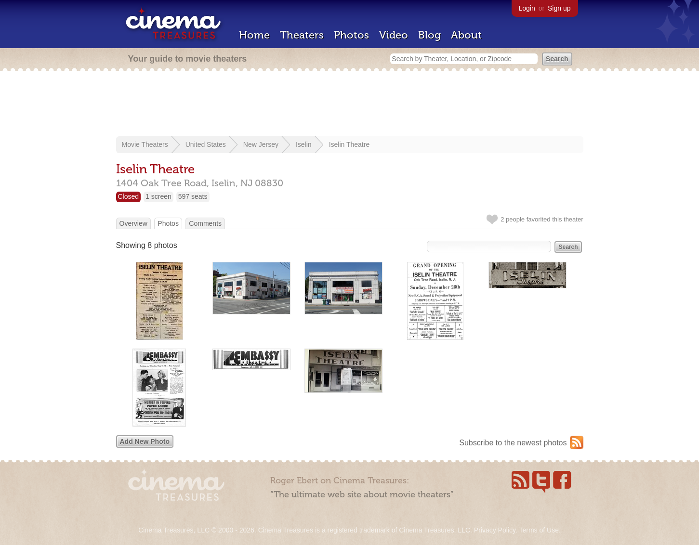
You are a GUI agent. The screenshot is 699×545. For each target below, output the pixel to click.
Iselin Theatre (349, 144)
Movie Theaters (145, 144)
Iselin (304, 144)
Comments (205, 223)
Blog (429, 34)
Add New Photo (145, 441)
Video (393, 34)
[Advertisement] (349, 104)
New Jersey (260, 144)
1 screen (158, 196)
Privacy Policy (494, 530)
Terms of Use (538, 530)
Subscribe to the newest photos (513, 443)
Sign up (559, 8)
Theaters (302, 34)
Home (254, 34)
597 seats (193, 196)
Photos (351, 34)
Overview (133, 223)
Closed (128, 196)
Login (527, 8)
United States (205, 144)
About (466, 34)
